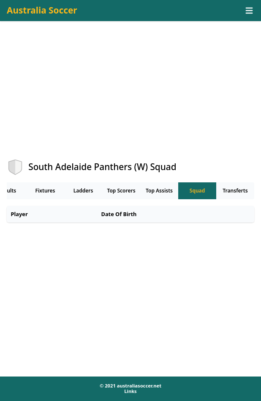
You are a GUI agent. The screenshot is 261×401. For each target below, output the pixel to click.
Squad (197, 190)
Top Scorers (121, 190)
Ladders (83, 190)
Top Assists (159, 190)
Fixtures (45, 190)
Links (130, 391)
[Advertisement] (130, 97)
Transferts (235, 190)
